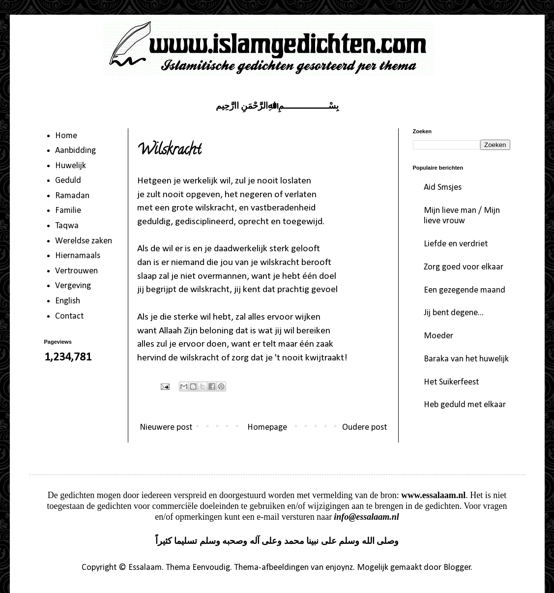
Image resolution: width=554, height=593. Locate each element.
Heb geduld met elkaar (465, 405)
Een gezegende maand (464, 290)
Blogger (457, 567)
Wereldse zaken (83, 241)
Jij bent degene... (454, 313)
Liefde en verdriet (456, 244)
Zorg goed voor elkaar (463, 267)
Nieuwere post (166, 427)
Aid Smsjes (443, 187)
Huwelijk (70, 166)
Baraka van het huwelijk (466, 359)
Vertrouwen (76, 271)
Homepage (267, 427)
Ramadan (72, 196)
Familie (68, 210)
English (67, 301)
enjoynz (339, 567)
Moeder (438, 336)
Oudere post (364, 427)
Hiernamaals (77, 256)
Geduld (68, 180)
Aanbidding (75, 150)
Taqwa (67, 226)
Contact (69, 316)
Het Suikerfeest (451, 382)
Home (66, 136)
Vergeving (73, 286)
